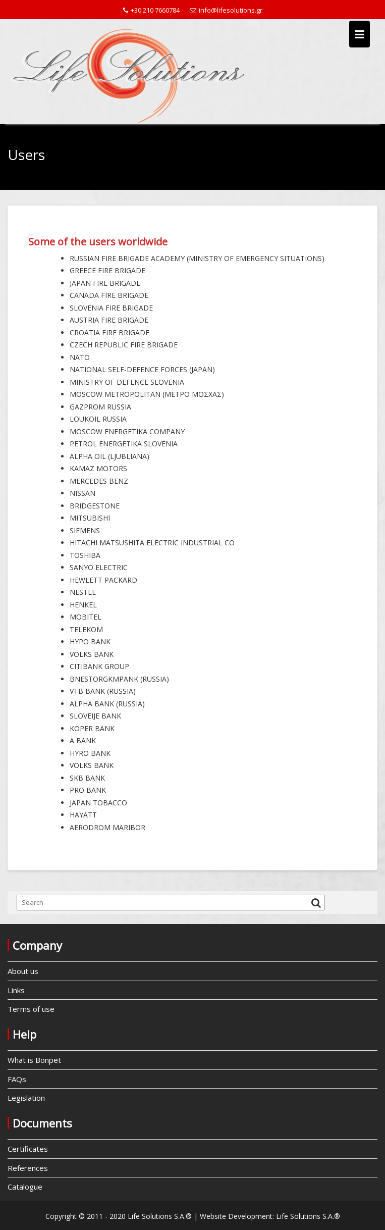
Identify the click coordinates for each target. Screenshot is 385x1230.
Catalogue (25, 1187)
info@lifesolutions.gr (226, 10)
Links (16, 990)
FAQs (17, 1079)
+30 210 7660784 (151, 10)
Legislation (26, 1098)
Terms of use (31, 1009)
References (28, 1168)
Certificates (28, 1149)
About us (23, 971)
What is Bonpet (34, 1060)
